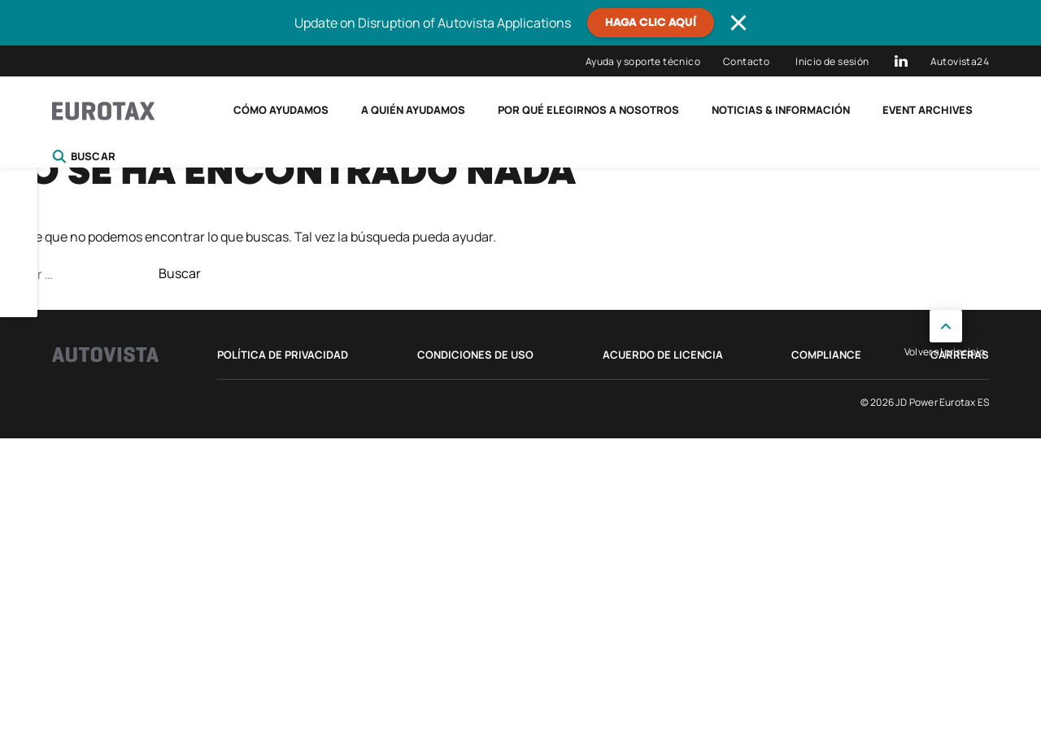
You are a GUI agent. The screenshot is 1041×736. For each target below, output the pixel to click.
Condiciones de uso (475, 354)
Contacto (746, 61)
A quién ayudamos (413, 109)
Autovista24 (959, 61)
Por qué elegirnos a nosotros (588, 109)
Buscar (83, 156)
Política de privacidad (282, 354)
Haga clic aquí (650, 22)
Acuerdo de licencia (663, 354)
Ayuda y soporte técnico (643, 61)
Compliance (826, 354)
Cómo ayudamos (281, 109)
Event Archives (927, 109)
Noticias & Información (781, 109)
